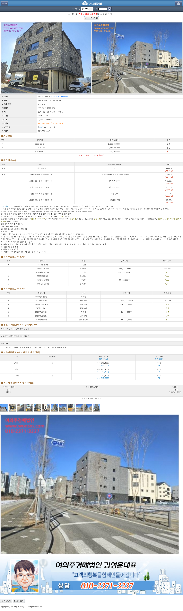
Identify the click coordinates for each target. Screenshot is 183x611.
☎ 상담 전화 (91, 18)
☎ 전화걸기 (6, 601)
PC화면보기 (19, 601)
